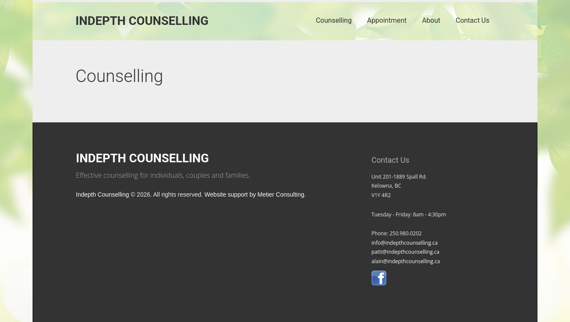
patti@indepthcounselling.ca (405, 251)
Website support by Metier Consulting (254, 194)
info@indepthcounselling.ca (404, 242)
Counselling (333, 20)
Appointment (387, 20)
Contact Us (472, 20)
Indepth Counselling (141, 21)
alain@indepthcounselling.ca (405, 261)
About (431, 20)
